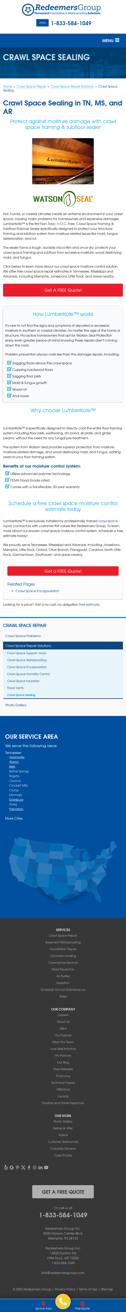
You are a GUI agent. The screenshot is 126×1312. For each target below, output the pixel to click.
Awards (63, 1096)
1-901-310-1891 (63, 1267)
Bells (12, 766)
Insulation (63, 983)
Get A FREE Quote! (63, 290)
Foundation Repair (63, 949)
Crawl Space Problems (23, 635)
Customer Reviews (63, 1148)
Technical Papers (63, 1082)
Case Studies (63, 1155)
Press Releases (63, 1069)
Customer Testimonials (63, 1142)
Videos (63, 1135)
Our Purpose (63, 1035)
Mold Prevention (63, 969)
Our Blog (63, 1062)
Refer (63, 996)
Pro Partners (63, 1055)
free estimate (89, 604)
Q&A (63, 1028)
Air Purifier (63, 976)
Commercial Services (63, 962)
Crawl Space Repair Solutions (28, 645)
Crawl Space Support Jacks (26, 653)
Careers (63, 1015)
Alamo (13, 762)
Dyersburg (16, 799)
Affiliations (63, 1089)
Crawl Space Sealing (21, 695)
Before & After (63, 1128)
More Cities (13, 818)
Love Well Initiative (63, 1049)
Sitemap (107, 1289)
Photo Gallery (15, 704)
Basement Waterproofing (63, 942)
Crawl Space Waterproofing (26, 660)
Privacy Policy (65, 1289)
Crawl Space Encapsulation (37, 590)
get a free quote (63, 1191)
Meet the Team (63, 1042)
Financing (63, 1076)
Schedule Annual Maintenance (63, 989)
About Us (63, 1022)
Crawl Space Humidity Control (28, 674)
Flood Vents (15, 688)
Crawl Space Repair (24, 625)
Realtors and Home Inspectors (63, 1103)
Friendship (16, 809)
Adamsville (16, 757)
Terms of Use (88, 1289)
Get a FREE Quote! (63, 571)
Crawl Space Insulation (23, 681)
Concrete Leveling (63, 956)
